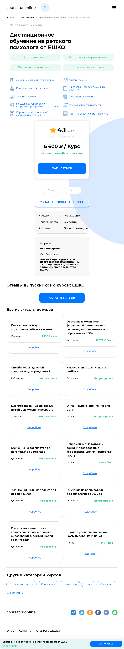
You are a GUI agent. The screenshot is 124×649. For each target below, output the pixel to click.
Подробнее (34, 347)
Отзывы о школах (48, 630)
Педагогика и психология (35, 67)
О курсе (52, 190)
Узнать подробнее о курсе (62, 202)
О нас (10, 630)
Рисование (106, 584)
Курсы (73, 190)
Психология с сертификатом (88, 57)
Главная (10, 17)
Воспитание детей (35, 57)
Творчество (70, 584)
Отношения (48, 584)
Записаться (62, 168)
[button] (45, 7)
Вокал (88, 584)
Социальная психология (88, 67)
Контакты (25, 630)
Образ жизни (27, 17)
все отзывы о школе (62, 136)
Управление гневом (21, 584)
